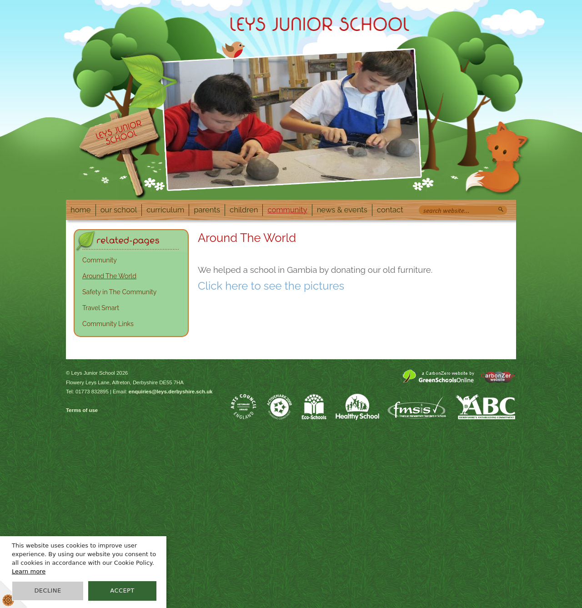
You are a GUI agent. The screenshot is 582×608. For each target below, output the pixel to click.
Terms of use (82, 410)
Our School (118, 209)
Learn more (28, 571)
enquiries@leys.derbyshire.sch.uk (171, 391)
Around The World (109, 276)
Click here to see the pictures (271, 285)
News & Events (342, 209)
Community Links (108, 323)
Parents (207, 209)
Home (80, 209)
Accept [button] (122, 590)
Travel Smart (100, 308)
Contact (390, 209)
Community (287, 209)
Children (244, 209)
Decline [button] (47, 590)
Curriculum (165, 209)
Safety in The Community (119, 292)
